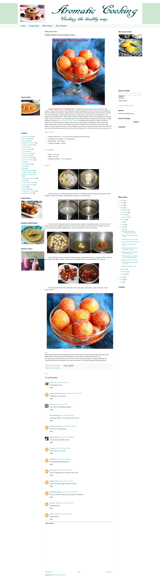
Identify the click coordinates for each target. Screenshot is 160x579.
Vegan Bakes (26, 189)
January (124, 274)
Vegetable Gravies (28, 193)
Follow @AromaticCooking (125, 105)
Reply (51, 387)
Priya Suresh (53, 470)
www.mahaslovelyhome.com (58, 393)
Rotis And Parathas (28, 170)
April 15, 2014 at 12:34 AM (68, 426)
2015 (121, 205)
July (123, 222)
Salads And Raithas (28, 172)
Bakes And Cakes (27, 136)
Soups (24, 180)
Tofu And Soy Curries (28, 184)
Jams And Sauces (27, 153)
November (125, 212)
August (124, 219)
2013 (121, 277)
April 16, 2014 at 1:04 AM (66, 481)
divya (51, 404)
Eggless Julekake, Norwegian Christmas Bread (129, 252)
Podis (24, 162)
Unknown (52, 448)
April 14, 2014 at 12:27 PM (60, 382)
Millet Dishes (48, 26)
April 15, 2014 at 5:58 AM (67, 437)
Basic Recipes (26, 138)
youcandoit (62, 451)
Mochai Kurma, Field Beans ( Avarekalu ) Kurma (129, 248)
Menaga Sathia (54, 481)
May (123, 227)
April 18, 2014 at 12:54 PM (69, 492)
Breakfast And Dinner (28, 143)
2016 (121, 203)
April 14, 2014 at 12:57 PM (74, 393)
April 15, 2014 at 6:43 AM (63, 448)
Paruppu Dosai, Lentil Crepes (129, 239)
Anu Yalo (52, 503)
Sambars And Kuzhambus (30, 174)
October (124, 214)
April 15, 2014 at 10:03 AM (63, 459)
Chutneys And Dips (28, 145)
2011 (121, 282)
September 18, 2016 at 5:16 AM (64, 503)
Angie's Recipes (54, 437)
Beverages (25, 141)
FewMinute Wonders (56, 492)
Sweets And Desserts (54, 368)
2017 (121, 200)
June (123, 224)
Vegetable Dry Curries (29, 191)
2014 (121, 207)
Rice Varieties (61, 26)
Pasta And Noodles (28, 157)
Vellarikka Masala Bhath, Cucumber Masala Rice (128, 232)
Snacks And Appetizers (29, 178)
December (125, 210)
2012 (121, 279)
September (125, 217)
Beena (52, 514)
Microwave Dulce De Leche (129, 266)
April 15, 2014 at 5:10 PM (65, 470)
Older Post (109, 572)
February (124, 271)
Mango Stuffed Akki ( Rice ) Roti (130, 241)
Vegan (24, 186)
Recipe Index (34, 26)
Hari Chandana (54, 415)
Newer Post (48, 572)
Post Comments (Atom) (58, 575)
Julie (51, 382)
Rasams (25, 166)
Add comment (49, 523)
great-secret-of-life (55, 426)
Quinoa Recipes (27, 164)
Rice (24, 168)
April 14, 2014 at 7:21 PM (60, 404)
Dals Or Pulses (27, 149)
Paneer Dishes (27, 155)
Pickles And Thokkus (28, 160)
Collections (26, 147)
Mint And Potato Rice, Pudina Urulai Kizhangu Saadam (129, 256)
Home (23, 26)
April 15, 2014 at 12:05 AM (66, 415)
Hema (52, 365)
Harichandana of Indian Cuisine (68, 120)
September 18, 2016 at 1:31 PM (63, 514)
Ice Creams (26, 151)
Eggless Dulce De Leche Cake (129, 260)
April (123, 229)
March (124, 269)
